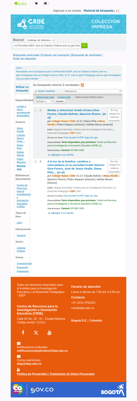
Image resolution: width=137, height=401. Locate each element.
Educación (22, 267)
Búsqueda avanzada (26, 55)
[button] (36, 3)
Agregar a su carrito (62, 154)
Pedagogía (23, 271)
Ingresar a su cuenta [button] (67, 10)
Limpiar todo (64, 97)
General (21, 235)
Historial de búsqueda (98, 10)
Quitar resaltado (46, 91)
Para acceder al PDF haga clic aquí (81, 137)
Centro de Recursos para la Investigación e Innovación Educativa (23, 3)
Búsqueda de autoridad (86, 55)
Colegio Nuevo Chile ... (21, 138)
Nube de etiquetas (24, 58)
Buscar (18, 40)
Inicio (19, 68)
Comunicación (24, 263)
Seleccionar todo (45, 97)
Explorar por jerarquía (55, 55)
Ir (84, 45)
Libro (19, 222)
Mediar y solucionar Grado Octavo (76, 114)
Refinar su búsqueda (22, 89)
